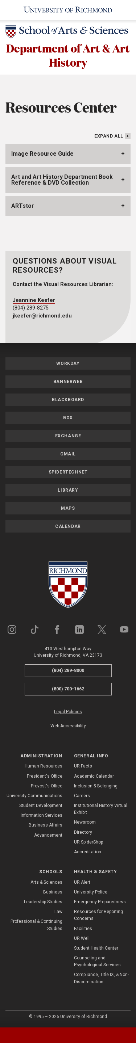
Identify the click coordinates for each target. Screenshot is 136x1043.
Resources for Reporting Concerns (98, 915)
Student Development (40, 805)
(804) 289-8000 (68, 670)
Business (52, 892)
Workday (67, 363)
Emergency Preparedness (100, 901)
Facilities (83, 928)
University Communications (34, 795)
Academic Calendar (94, 776)
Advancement (48, 835)
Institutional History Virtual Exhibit (100, 809)
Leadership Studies (43, 901)
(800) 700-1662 (68, 688)
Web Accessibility (68, 725)
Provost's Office (46, 785)
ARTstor (22, 205)
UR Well (82, 938)
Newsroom (85, 822)
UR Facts (83, 766)
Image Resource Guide (42, 153)
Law (58, 911)
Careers (82, 795)
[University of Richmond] (68, 10)
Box (68, 417)
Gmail (68, 454)
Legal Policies (68, 711)
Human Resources (43, 766)
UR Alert (82, 882)
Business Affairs (45, 825)
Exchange (68, 435)
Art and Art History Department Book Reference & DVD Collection (62, 179)
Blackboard (68, 399)
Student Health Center (96, 948)
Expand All (108, 136)
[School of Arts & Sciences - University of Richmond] (68, 33)
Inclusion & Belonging (96, 785)
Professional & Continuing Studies (36, 925)
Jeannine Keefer (34, 300)
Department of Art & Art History (68, 55)
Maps (68, 508)
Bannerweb (68, 381)
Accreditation (87, 851)
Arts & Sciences (46, 882)
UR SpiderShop (88, 842)
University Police (90, 892)
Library (68, 490)
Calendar (68, 526)
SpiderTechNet (68, 472)
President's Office (44, 776)
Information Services (41, 815)
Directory (83, 832)
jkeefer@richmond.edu (42, 316)
